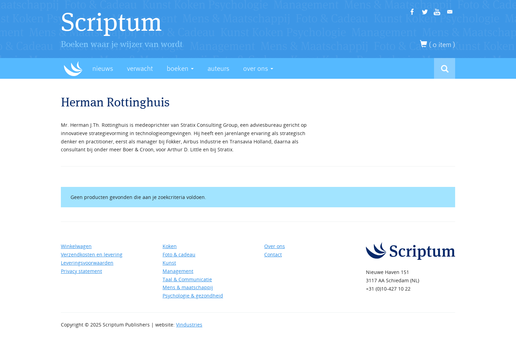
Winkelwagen (76, 246)
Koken (170, 246)
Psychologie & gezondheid (193, 295)
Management (178, 271)
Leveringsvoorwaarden (87, 262)
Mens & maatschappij (188, 287)
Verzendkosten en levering (91, 254)
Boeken (180, 68)
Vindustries (189, 324)
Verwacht (140, 68)
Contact (273, 254)
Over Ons (258, 68)
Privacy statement (81, 271)
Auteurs (218, 68)
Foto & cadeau (179, 254)
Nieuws (102, 68)
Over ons (274, 246)
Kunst (169, 262)
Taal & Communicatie (187, 279)
